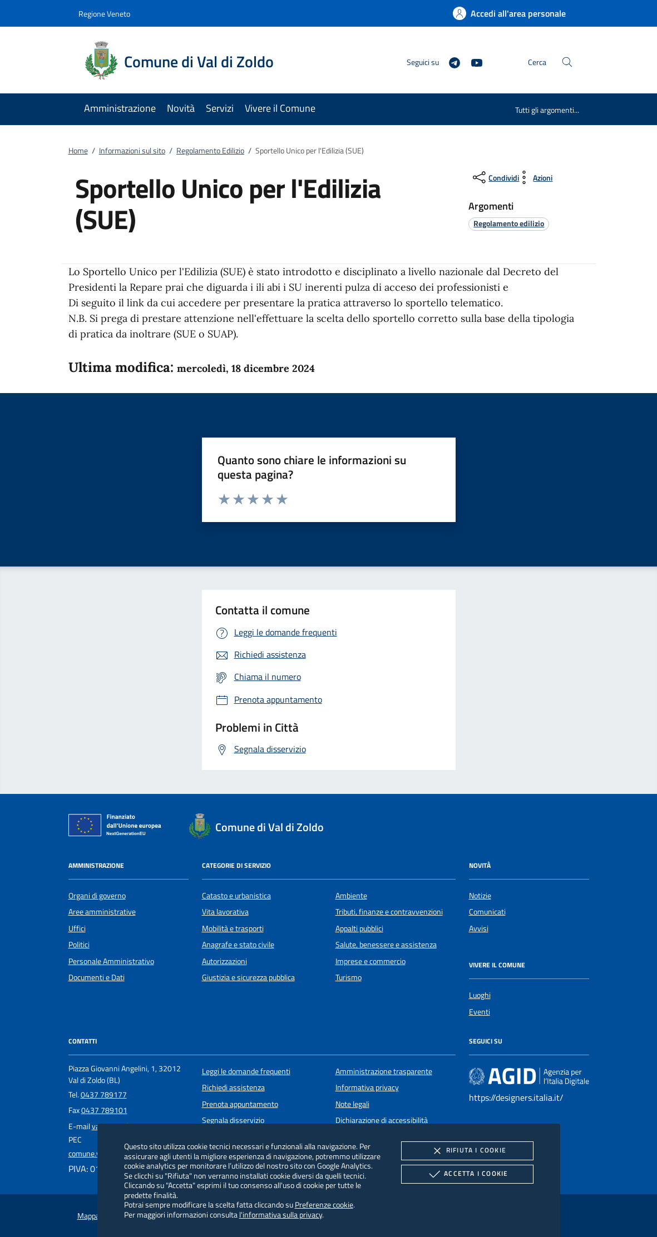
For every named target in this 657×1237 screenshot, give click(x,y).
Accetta (467, 1174)
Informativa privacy (367, 1087)
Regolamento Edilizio (210, 151)
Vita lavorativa (225, 912)
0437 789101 (104, 1110)
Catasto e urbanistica (236, 896)
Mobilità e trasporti (233, 928)
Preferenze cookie (324, 1204)
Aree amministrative (102, 912)
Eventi (479, 1012)
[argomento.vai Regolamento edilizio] (508, 223)
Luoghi (480, 995)
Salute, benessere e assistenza (386, 944)
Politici (79, 944)
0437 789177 (104, 1095)
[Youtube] (472, 61)
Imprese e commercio (370, 961)
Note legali (352, 1104)
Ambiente (351, 896)
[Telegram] (450, 61)
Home (78, 151)
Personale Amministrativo (111, 961)
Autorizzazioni (224, 961)
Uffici (77, 928)
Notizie (480, 896)
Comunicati (487, 912)
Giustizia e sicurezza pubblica (248, 977)
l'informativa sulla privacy (280, 1214)
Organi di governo (97, 896)
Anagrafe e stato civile (238, 944)
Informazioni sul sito (132, 151)
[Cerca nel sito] (567, 62)
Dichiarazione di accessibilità (381, 1120)
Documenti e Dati (96, 977)
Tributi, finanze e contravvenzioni (389, 912)
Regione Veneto (104, 13)
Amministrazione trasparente (383, 1071)
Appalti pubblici (359, 928)
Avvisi (478, 928)
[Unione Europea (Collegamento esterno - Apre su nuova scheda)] (117, 827)
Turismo (348, 977)
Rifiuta (467, 1151)
